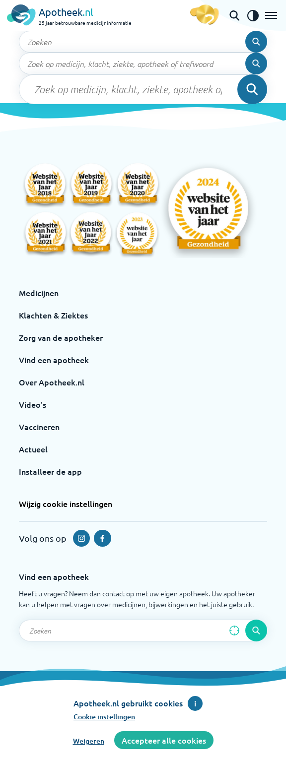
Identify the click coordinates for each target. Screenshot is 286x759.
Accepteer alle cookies (164, 740)
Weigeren (88, 741)
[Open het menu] (271, 15)
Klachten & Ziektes (53, 315)
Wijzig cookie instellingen (65, 503)
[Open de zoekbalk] (234, 15)
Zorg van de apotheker (61, 337)
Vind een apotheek (54, 359)
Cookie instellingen (104, 716)
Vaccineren (39, 426)
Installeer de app (50, 471)
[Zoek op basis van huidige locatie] (234, 630)
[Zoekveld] (143, 42)
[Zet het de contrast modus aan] (253, 15)
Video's (32, 404)
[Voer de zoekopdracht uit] (256, 42)
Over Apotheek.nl (51, 382)
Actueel (33, 448)
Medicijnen (39, 292)
